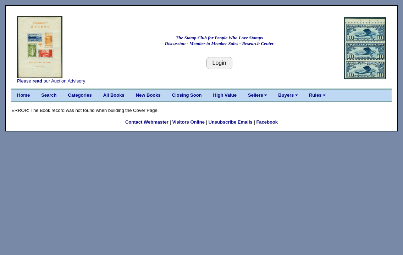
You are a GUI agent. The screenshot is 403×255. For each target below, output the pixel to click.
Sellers (257, 95)
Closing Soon (187, 95)
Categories (80, 95)
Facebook (267, 122)
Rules (317, 95)
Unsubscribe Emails (231, 122)
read (37, 81)
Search (48, 95)
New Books (148, 95)
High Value (225, 95)
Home (23, 95)
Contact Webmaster (147, 122)
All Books (114, 95)
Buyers (288, 95)
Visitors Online (188, 122)
